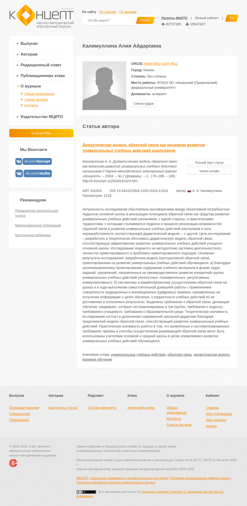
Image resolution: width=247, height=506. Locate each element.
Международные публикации (38, 225)
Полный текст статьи (209, 162)
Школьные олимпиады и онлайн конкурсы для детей (129, 478)
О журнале (31, 86)
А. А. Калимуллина (204, 191)
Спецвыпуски (19, 414)
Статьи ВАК (41, 133)
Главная (212, 408)
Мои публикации (219, 414)
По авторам (127, 12)
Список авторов (36, 99)
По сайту (89, 12)
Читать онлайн (209, 171)
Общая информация (40, 94)
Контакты (31, 105)
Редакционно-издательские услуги (36, 213)
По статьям (108, 12)
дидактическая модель (212, 355)
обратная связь (179, 355)
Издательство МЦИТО (42, 117)
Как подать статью (62, 408)
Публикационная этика (43, 76)
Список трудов (144, 103)
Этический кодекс (141, 408)
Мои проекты (216, 420)
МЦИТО (82, 478)
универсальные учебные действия (138, 355)
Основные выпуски (24, 408)
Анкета (211, 426)
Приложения (19, 420)
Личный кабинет (207, 18)
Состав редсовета (102, 408)
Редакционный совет (41, 65)
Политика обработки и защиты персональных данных (116, 482)
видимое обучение (97, 359)
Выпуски (29, 43)
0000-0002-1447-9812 (161, 64)
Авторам (29, 54)
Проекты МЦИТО (174, 18)
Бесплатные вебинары (33, 235)
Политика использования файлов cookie (200, 478)
